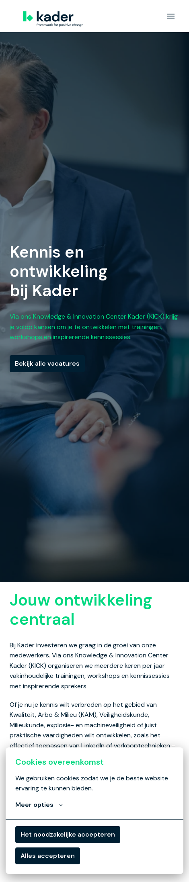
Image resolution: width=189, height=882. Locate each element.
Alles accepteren (48, 855)
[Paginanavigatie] (170, 16)
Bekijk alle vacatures (47, 363)
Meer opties (39, 805)
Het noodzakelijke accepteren (68, 834)
